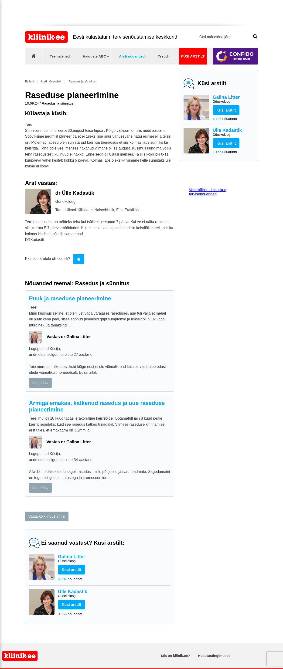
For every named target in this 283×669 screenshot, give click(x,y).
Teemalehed (60, 56)
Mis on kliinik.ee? (175, 656)
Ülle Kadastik (233, 132)
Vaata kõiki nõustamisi (46, 516)
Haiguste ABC (94, 56)
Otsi (255, 36)
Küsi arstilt (193, 56)
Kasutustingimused (214, 656)
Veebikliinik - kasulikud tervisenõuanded (207, 192)
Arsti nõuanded (132, 56)
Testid (163, 56)
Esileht (29, 81)
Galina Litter (233, 99)
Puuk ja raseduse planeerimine (70, 298)
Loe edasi (40, 383)
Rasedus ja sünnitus (82, 81)
